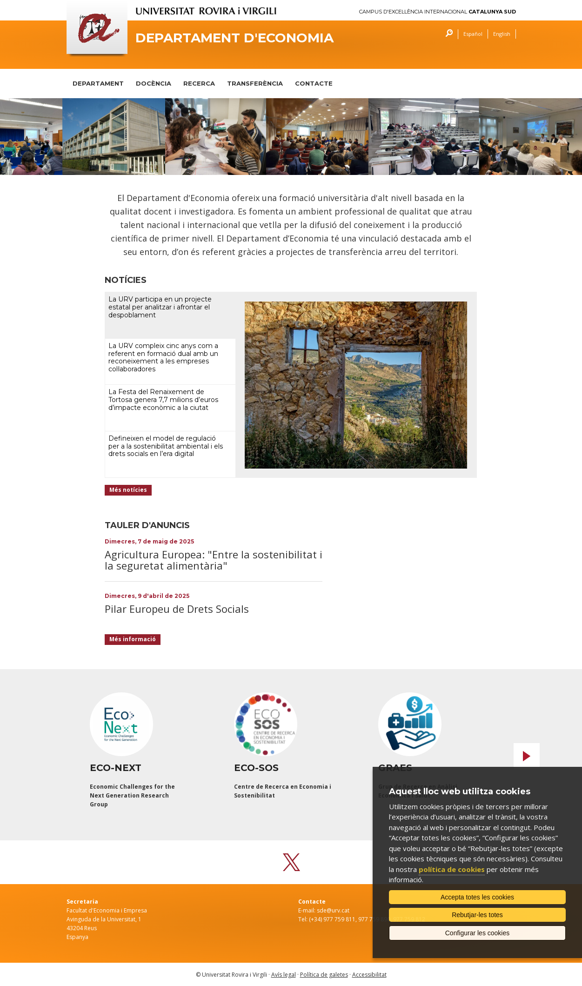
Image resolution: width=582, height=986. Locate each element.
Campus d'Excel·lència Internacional (437, 11)
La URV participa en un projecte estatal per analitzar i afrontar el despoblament (160, 307)
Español (472, 33)
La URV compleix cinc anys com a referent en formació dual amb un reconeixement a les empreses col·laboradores (163, 357)
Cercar (447, 34)
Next (527, 756)
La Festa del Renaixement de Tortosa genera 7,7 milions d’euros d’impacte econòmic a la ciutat (163, 400)
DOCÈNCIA (153, 83)
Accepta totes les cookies (477, 897)
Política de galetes (324, 975)
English (501, 33)
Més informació (132, 639)
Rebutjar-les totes (477, 915)
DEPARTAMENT (98, 83)
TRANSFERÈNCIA (255, 83)
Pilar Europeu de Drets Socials (177, 609)
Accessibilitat (369, 975)
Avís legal (283, 975)
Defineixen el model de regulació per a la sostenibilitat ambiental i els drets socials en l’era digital (165, 446)
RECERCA (199, 83)
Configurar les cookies (477, 933)
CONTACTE (314, 83)
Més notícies (128, 490)
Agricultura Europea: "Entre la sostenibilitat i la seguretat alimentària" (213, 559)
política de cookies (452, 869)
